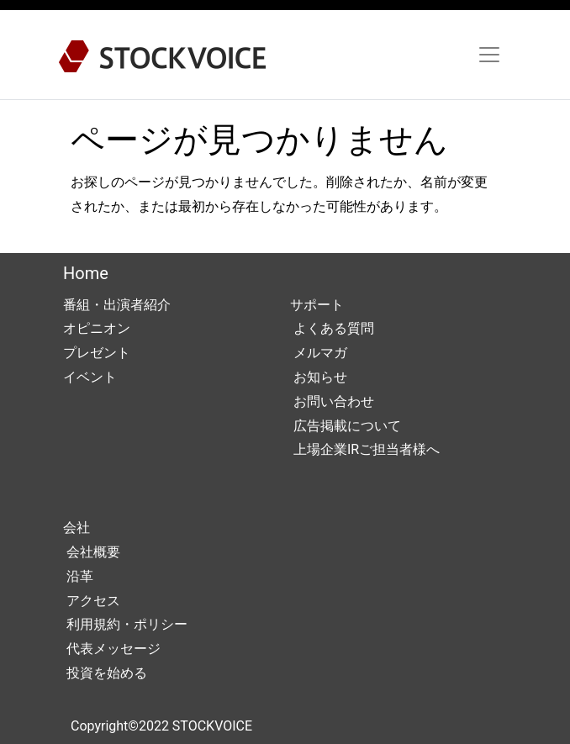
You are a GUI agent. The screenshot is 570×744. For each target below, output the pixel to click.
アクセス (91, 601)
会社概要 (91, 552)
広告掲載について (345, 426)
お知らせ (318, 377)
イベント (90, 377)
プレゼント (96, 353)
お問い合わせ (332, 401)
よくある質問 (332, 328)
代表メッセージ (112, 649)
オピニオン (96, 328)
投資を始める (105, 673)
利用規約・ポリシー (125, 624)
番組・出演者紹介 (117, 305)
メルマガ (318, 353)
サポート (317, 305)
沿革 (78, 576)
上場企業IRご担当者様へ (365, 449)
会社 (76, 528)
